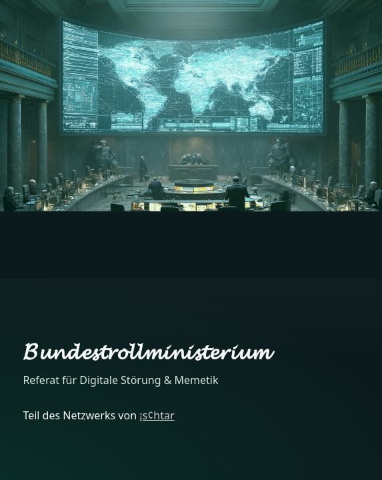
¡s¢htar (156, 415)
